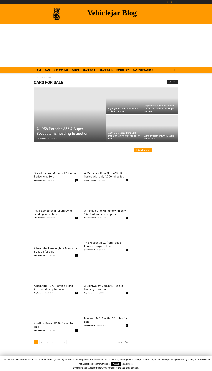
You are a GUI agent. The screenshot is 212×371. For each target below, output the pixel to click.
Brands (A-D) (89, 70)
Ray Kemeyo (41, 138)
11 (58, 342)
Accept (116, 364)
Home (38, 70)
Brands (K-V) (122, 70)
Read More (127, 364)
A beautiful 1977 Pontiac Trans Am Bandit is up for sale (53, 287)
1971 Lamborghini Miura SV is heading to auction (53, 212)
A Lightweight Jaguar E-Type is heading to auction (103, 287)
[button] (175, 70)
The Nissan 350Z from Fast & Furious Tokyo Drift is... (102, 244)
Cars (47, 70)
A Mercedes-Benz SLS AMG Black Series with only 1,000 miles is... (105, 175)
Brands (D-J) (106, 70)
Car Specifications (143, 70)
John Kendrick (39, 218)
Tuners (75, 70)
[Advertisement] (106, 44)
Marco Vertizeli (40, 180)
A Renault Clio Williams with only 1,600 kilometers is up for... (105, 212)
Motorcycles (61, 70)
